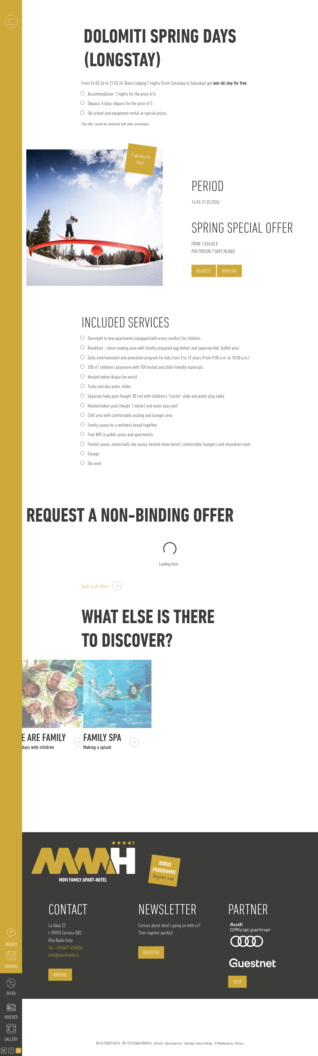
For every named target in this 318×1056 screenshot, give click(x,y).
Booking (11, 966)
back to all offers (95, 586)
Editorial (158, 1043)
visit (237, 982)
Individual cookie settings (198, 1043)
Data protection (173, 1043)
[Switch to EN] (18, 1050)
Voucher (11, 1017)
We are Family (50, 741)
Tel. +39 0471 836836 (65, 947)
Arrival (60, 975)
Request (203, 271)
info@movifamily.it (63, 955)
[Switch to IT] (11, 1050)
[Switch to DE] (4, 1050)
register (151, 952)
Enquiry (11, 944)
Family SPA (119, 741)
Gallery (11, 1039)
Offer (11, 993)
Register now (164, 871)
